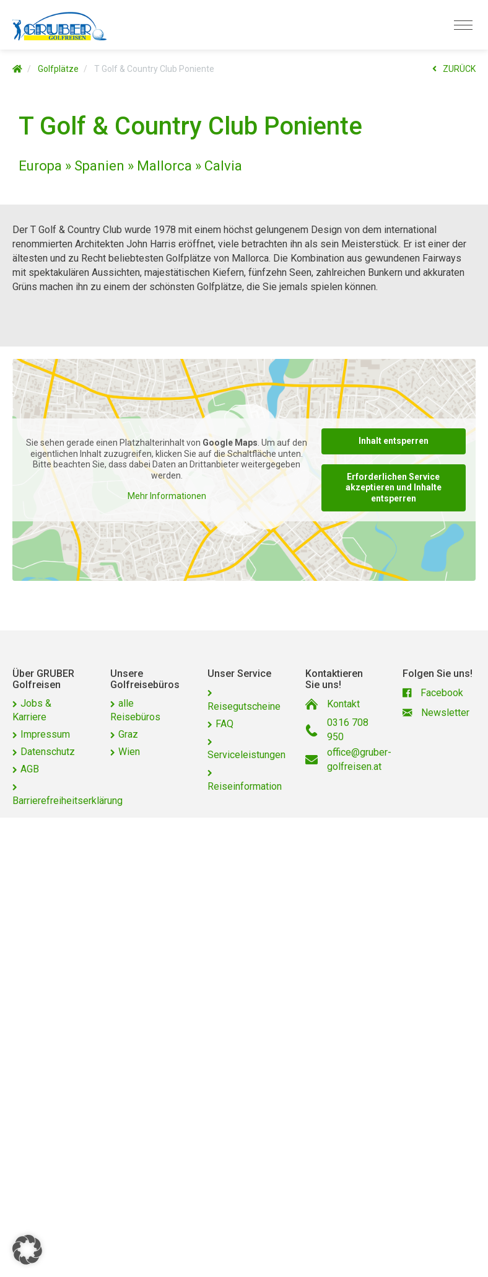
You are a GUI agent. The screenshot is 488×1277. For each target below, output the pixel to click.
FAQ (224, 724)
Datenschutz (47, 752)
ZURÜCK (454, 69)
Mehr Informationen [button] (167, 497)
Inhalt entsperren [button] (394, 441)
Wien (129, 752)
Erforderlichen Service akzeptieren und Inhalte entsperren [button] (394, 487)
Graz (128, 734)
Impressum (45, 734)
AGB (29, 769)
